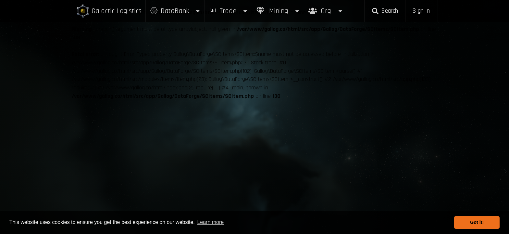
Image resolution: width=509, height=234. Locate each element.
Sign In (421, 11)
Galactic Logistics (109, 11)
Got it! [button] (477, 222)
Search (384, 11)
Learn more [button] (210, 222)
